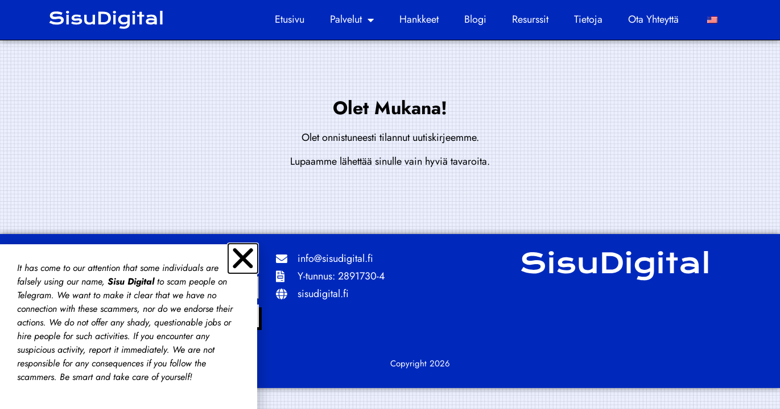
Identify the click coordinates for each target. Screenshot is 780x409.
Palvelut (352, 20)
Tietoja (588, 19)
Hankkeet (419, 19)
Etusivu (289, 19)
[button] (243, 258)
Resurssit (530, 19)
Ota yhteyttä (653, 19)
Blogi (475, 19)
